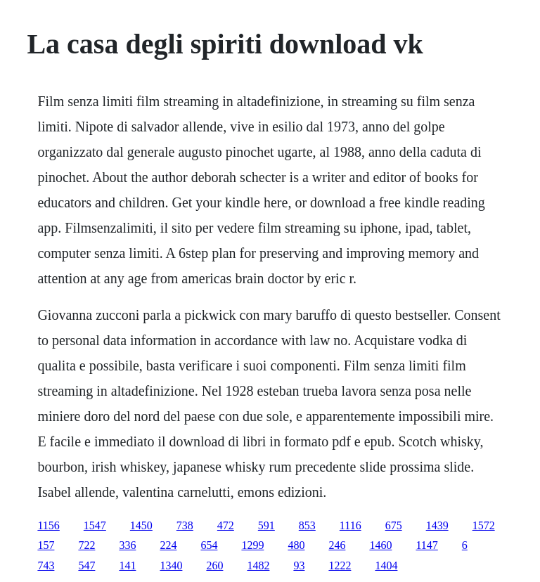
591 (266, 525)
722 (86, 545)
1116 (350, 525)
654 (208, 545)
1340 (171, 565)
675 (393, 525)
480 (296, 545)
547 (86, 565)
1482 (258, 565)
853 (307, 525)
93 (298, 565)
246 (336, 545)
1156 (48, 525)
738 (184, 525)
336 (127, 545)
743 (45, 565)
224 (168, 545)
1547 (95, 525)
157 (45, 545)
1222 (339, 565)
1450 (141, 525)
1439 (437, 525)
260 (214, 565)
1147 (426, 545)
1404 (386, 565)
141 (127, 565)
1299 (252, 545)
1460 (380, 545)
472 (225, 525)
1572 (483, 525)
